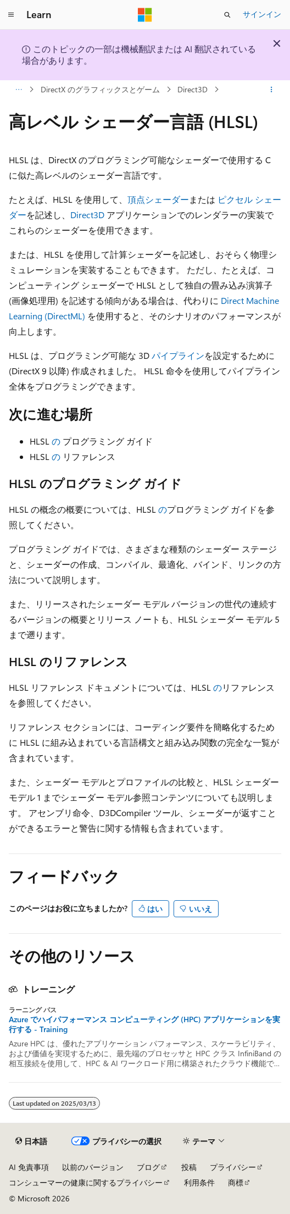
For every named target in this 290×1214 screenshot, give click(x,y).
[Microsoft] (145, 15)
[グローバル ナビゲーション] (11, 15)
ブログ (148, 1167)
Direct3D (192, 89)
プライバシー (233, 1167)
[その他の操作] (271, 89)
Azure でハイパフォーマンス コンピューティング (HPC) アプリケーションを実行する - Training (144, 1024)
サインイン (262, 14)
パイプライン (178, 355)
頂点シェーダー (158, 199)
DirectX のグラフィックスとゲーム (100, 89)
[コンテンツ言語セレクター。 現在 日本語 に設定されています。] (31, 1141)
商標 (235, 1182)
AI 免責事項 (29, 1167)
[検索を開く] (227, 15)
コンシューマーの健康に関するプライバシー (86, 1182)
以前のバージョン (93, 1167)
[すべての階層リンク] (18, 89)
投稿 (189, 1167)
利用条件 (199, 1182)
